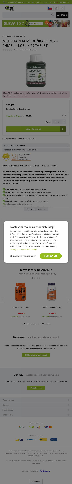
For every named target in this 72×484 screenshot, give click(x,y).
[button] (23, 256)
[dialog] (36, 242)
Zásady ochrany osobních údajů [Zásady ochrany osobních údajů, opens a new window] (23, 249)
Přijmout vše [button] (50, 256)
